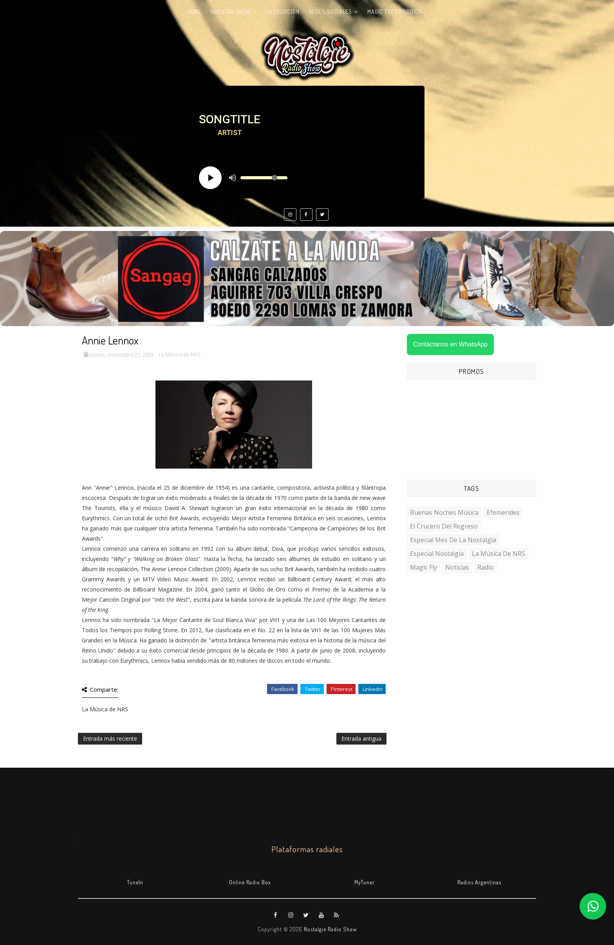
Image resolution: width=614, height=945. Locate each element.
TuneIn (135, 882)
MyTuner (364, 882)
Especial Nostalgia (437, 553)
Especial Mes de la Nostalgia (453, 540)
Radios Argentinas (479, 882)
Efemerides (503, 512)
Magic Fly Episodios (394, 11)
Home (194, 11)
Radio (485, 567)
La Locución (283, 11)
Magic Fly (423, 567)
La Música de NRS (179, 354)
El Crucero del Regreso (444, 526)
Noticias (457, 567)
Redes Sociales (330, 11)
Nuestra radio (231, 11)
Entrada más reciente (110, 738)
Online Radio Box (250, 882)
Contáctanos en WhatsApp (450, 344)
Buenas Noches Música (444, 512)
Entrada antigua (361, 738)
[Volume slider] (263, 177)
